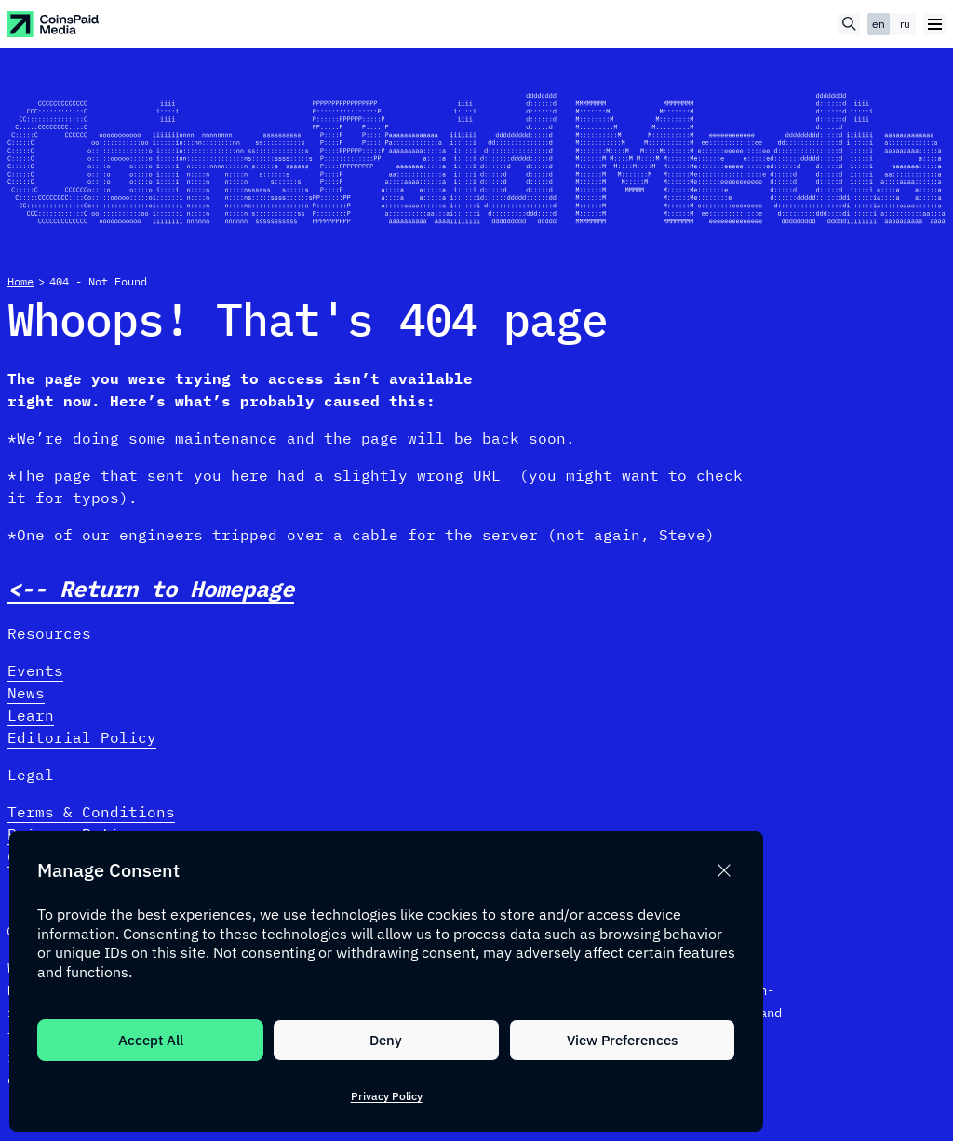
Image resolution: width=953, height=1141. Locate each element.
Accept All (150, 1040)
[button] (724, 870)
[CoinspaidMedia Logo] (54, 24)
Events (35, 670)
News (26, 692)
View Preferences (622, 1040)
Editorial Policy (81, 737)
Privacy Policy (387, 1096)
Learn (30, 715)
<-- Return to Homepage (150, 588)
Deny (385, 1040)
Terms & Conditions (91, 812)
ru (905, 24)
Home (20, 281)
